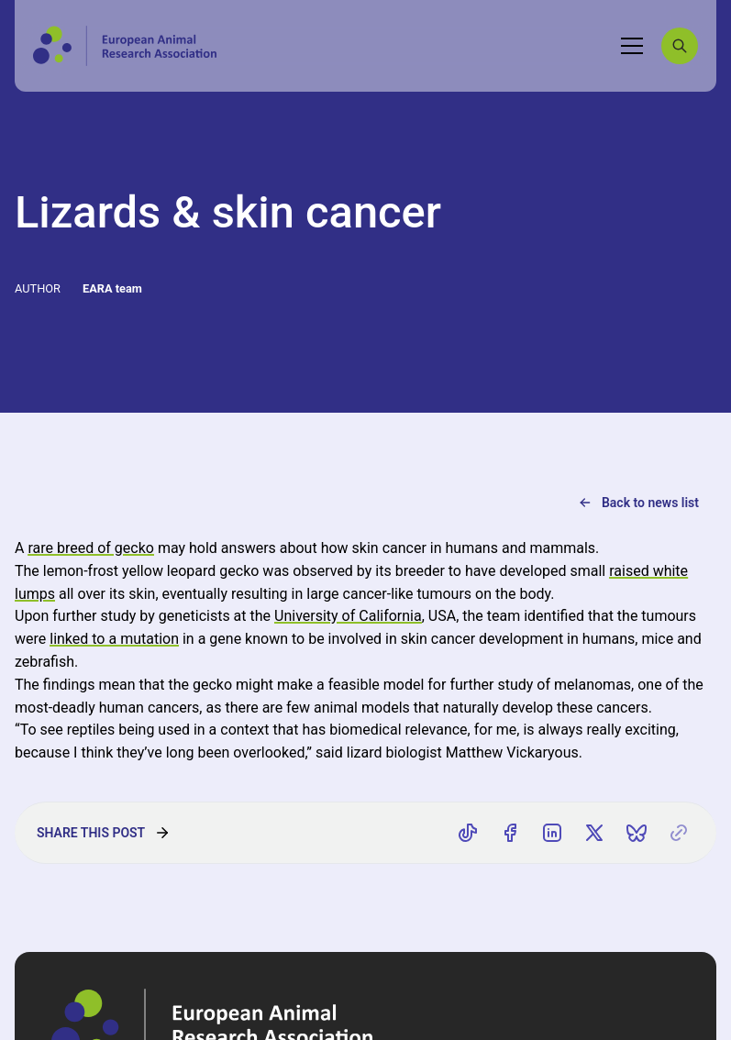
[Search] (679, 46)
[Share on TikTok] (467, 832)
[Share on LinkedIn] (552, 832)
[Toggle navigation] (632, 45)
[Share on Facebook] (510, 832)
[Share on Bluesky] (636, 832)
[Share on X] (594, 832)
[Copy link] (678, 832)
